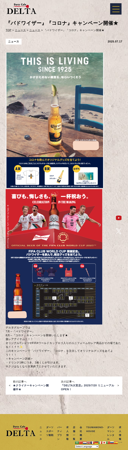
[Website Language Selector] (87, 446)
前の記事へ (31, 385)
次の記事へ (87, 385)
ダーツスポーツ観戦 (49, 431)
